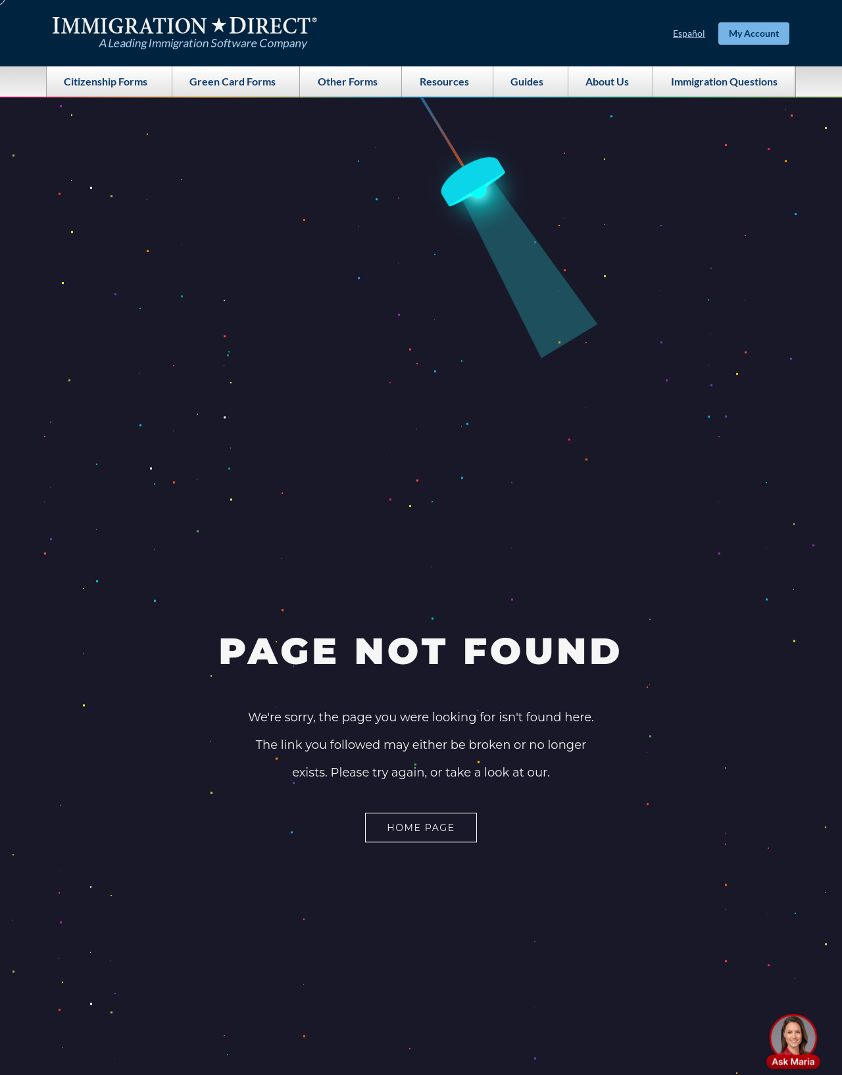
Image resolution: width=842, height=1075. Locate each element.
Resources (448, 81)
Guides (530, 81)
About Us (610, 81)
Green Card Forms (235, 81)
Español (689, 33)
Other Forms (351, 81)
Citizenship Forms (109, 81)
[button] (793, 1041)
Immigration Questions (724, 81)
